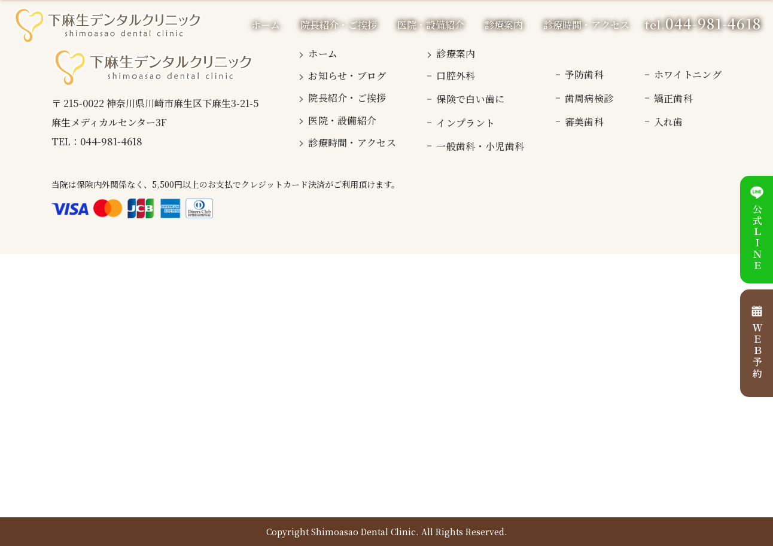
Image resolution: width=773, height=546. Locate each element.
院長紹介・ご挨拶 (338, 25)
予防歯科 (584, 74)
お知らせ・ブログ (347, 75)
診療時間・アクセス (586, 25)
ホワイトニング (688, 74)
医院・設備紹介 (430, 25)
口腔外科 (455, 75)
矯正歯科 (673, 98)
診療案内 (455, 53)
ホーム (265, 25)
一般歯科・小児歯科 (480, 146)
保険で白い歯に (470, 99)
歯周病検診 (589, 98)
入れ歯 (668, 121)
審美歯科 (584, 121)
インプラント (465, 123)
